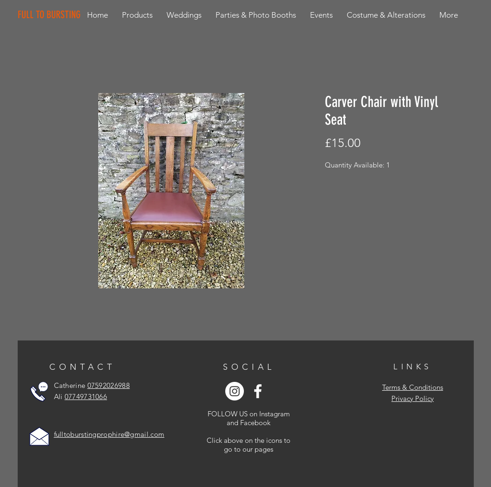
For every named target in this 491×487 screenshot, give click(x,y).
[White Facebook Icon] (258, 391)
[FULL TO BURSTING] (51, 14)
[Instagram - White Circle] (234, 391)
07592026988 (108, 385)
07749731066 (86, 396)
